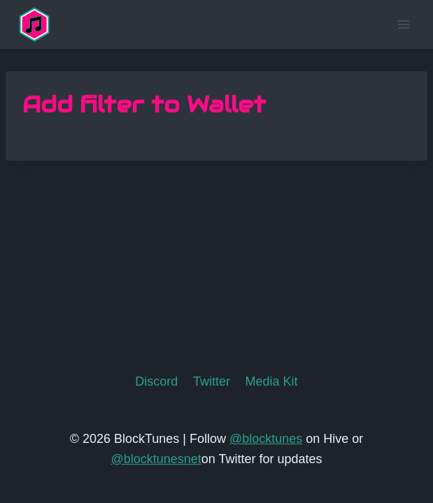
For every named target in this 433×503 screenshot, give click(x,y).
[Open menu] (403, 24)
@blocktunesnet (156, 459)
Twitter (211, 381)
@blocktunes (265, 439)
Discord (156, 381)
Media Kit (272, 381)
